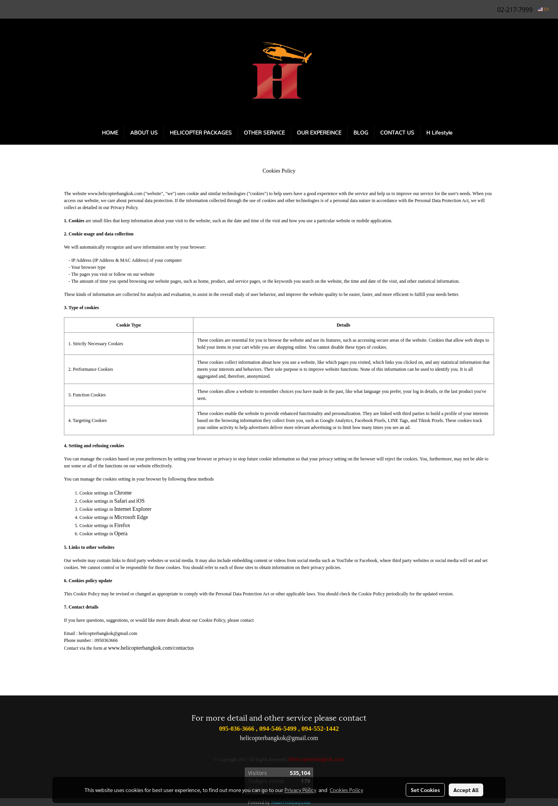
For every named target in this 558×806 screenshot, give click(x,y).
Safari (120, 501)
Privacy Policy (300, 789)
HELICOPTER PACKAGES (201, 133)
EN (543, 9)
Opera (120, 533)
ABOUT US (144, 133)
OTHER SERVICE (264, 133)
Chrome (123, 493)
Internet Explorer (133, 509)
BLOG (360, 133)
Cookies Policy (346, 789)
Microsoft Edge (131, 517)
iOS (140, 501)
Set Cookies (425, 789)
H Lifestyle (439, 133)
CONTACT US (397, 133)
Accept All (466, 789)
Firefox (122, 525)
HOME (110, 133)
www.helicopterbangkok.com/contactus (151, 648)
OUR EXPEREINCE (319, 133)
